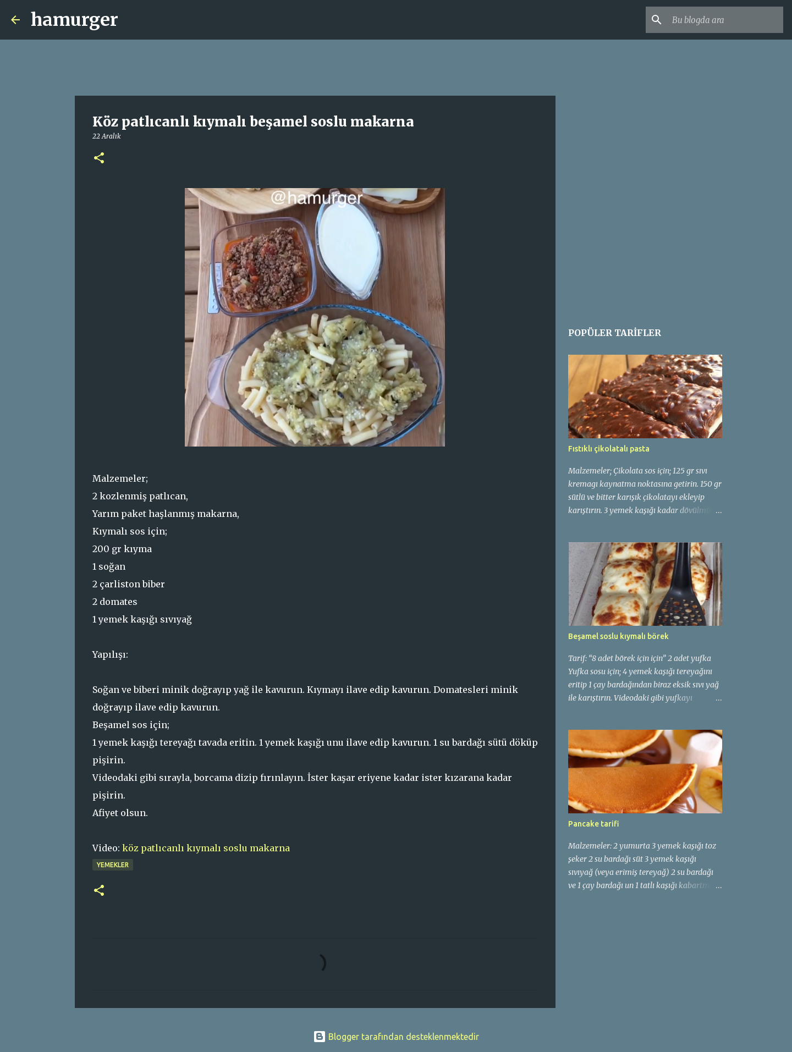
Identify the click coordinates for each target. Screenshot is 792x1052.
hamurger (74, 20)
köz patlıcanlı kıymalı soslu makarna (206, 847)
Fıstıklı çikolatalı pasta (609, 448)
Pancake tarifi (593, 823)
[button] (99, 158)
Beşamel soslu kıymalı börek (618, 636)
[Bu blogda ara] (725, 20)
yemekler (113, 864)
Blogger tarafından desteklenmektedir (396, 1037)
